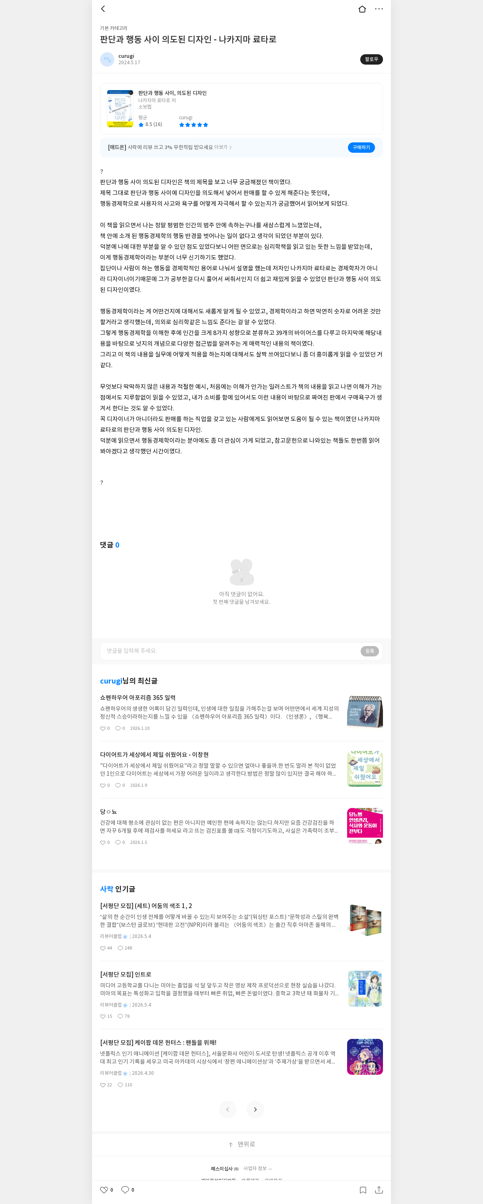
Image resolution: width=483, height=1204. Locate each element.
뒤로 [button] (104, 9)
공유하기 (379, 1190)
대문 (362, 9)
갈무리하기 (363, 1190)
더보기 (379, 9)
